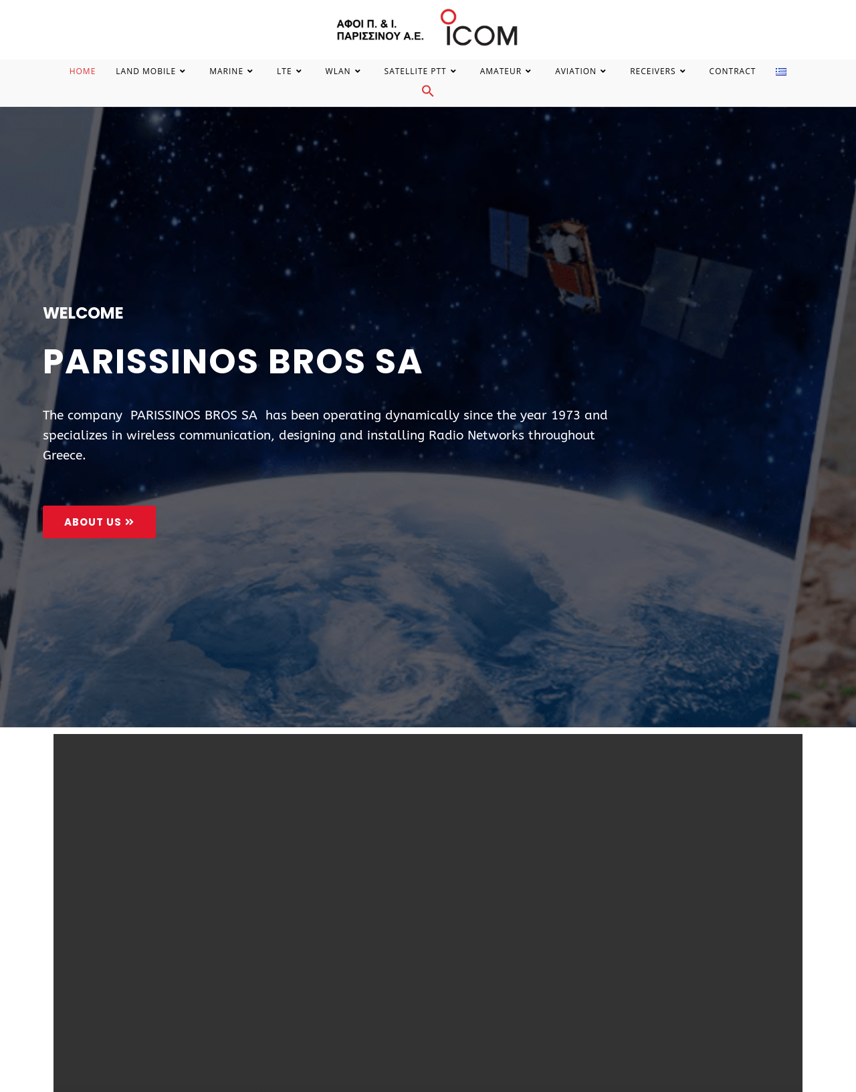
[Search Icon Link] (428, 94)
